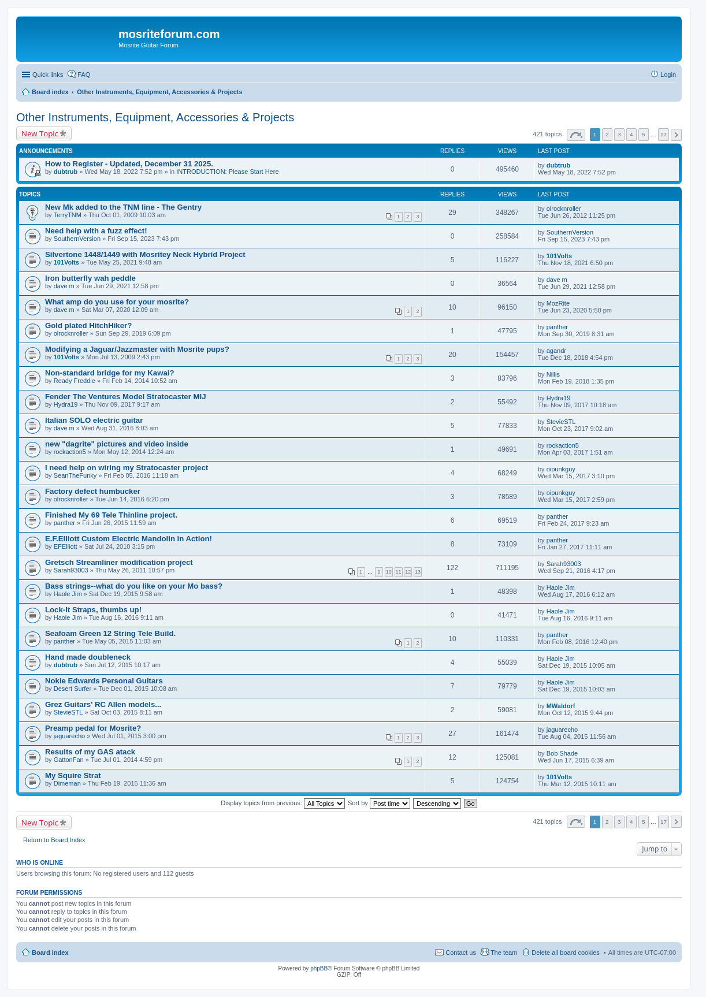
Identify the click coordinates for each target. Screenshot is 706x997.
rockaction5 (70, 451)
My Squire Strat (73, 775)
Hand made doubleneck (88, 657)
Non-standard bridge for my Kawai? (109, 373)
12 (408, 572)
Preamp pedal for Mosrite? (93, 728)
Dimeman (67, 783)
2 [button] (607, 134)
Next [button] (676, 135)
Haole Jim (68, 593)
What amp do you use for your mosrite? (117, 301)
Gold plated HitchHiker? (88, 325)
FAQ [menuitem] (83, 74)
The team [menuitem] (504, 952)
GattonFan (69, 759)
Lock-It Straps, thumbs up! (93, 609)
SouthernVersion (77, 238)
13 (418, 572)
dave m (64, 285)
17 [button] (663, 134)
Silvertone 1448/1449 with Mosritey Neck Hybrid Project (145, 254)
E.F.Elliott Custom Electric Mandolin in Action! (128, 538)
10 (389, 572)
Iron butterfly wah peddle (90, 278)
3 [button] (619, 134)
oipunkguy (561, 469)
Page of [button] (576, 135)
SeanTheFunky (75, 475)
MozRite (558, 303)
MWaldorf (561, 705)
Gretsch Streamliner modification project (119, 562)
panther (557, 326)
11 (399, 572)
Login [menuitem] (668, 74)
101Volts (66, 262)
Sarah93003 (71, 570)
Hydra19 (66, 404)
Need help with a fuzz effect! (96, 230)
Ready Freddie (74, 380)
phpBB (319, 968)
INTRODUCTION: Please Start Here (227, 171)
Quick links (47, 74)
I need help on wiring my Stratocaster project (126, 467)
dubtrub (66, 171)
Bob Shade (562, 753)
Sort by (379, 802)
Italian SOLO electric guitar (94, 420)
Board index (50, 952)
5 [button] (643, 134)
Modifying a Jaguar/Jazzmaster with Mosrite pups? (137, 349)
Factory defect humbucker (92, 491)
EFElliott (65, 546)
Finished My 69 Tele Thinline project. (111, 515)
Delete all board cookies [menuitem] (565, 952)
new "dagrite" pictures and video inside (116, 444)
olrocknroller (564, 208)
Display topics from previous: (283, 802)
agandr (556, 350)
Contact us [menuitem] (460, 952)
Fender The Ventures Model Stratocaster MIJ (125, 396)
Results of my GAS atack (90, 751)
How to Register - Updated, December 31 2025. (129, 163)
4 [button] (631, 134)
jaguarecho (69, 735)
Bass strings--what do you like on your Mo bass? (133, 586)
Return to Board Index (54, 839)
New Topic (39, 133)
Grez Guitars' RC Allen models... (103, 704)
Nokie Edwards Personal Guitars (104, 680)
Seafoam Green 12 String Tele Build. (110, 633)
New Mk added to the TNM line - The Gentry (123, 207)
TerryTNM (67, 214)
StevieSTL (561, 421)
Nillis (553, 374)
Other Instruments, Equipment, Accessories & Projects (155, 117)
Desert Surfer (72, 688)
